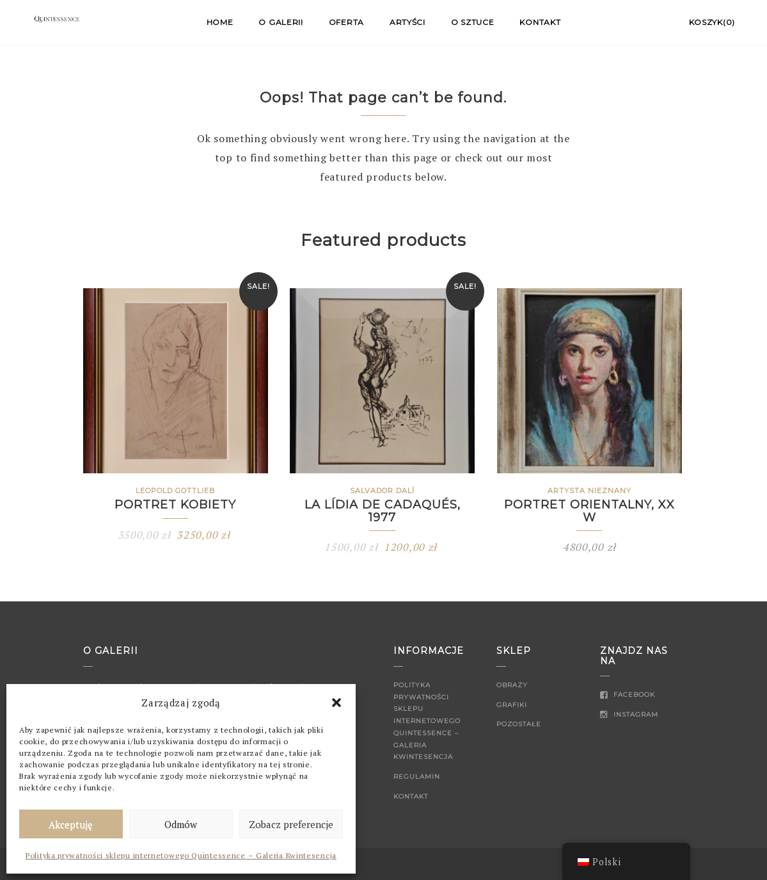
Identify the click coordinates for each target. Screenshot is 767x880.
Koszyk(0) (712, 22)
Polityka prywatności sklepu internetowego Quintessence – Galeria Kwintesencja (181, 855)
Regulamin (416, 776)
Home (220, 22)
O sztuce (472, 22)
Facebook (627, 694)
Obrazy (512, 685)
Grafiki (511, 705)
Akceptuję (71, 824)
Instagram (629, 714)
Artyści (407, 22)
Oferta (346, 22)
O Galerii (280, 22)
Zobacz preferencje (291, 824)
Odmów (180, 824)
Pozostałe (518, 724)
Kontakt (539, 22)
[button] (336, 702)
